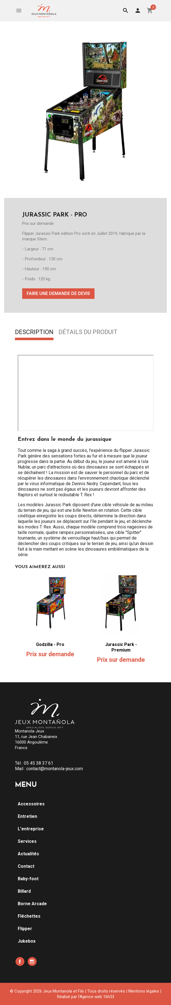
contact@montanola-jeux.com (54, 768)
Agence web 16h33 (97, 996)
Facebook (20, 961)
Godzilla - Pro (50, 644)
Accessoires (31, 803)
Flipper (25, 928)
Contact (26, 866)
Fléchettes (29, 916)
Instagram (32, 961)
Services (27, 841)
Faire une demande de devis (58, 293)
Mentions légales (143, 991)
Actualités (28, 853)
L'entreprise (31, 828)
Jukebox (26, 941)
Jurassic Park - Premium (121, 647)
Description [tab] (34, 332)
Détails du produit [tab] (88, 332)
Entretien (27, 816)
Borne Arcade (32, 903)
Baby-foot (28, 878)
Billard (24, 891)
